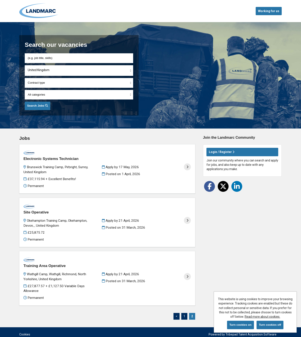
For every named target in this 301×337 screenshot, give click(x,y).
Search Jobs (37, 105)
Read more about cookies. (262, 316)
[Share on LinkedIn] (236, 186)
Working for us (268, 11)
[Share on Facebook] (209, 186)
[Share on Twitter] (223, 186)
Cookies (24, 317)
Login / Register (221, 152)
